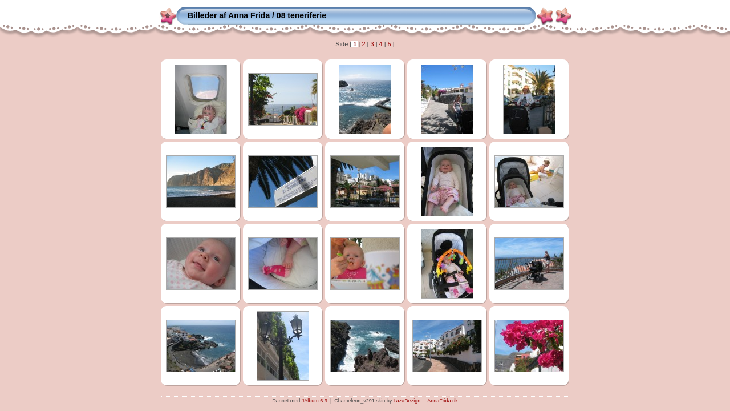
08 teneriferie (301, 15)
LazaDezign (407, 401)
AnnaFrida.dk (442, 401)
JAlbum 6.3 (314, 401)
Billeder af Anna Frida (229, 15)
